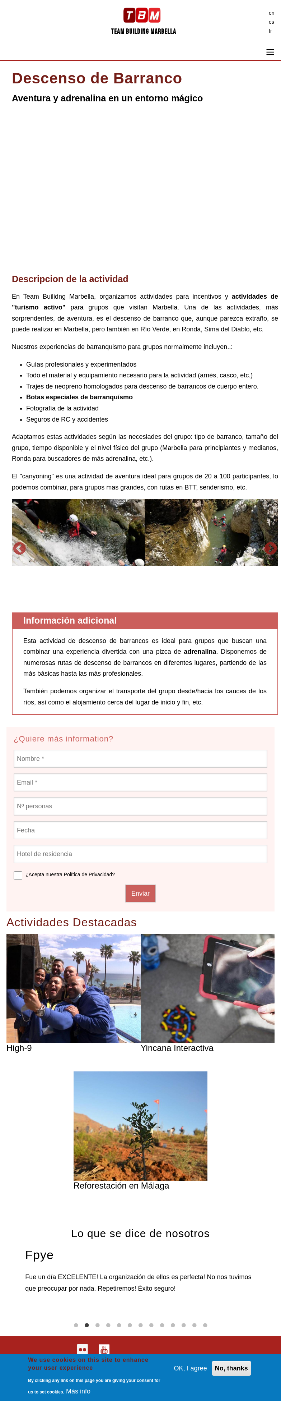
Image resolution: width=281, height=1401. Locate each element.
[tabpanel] (140, 1269)
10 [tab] (173, 1325)
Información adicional (70, 620)
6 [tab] (130, 1325)
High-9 (19, 1048)
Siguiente (270, 548)
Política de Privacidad (88, 874)
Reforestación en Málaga (121, 1185)
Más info (78, 1391)
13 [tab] (205, 1325)
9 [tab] (162, 1325)
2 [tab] (86, 1325)
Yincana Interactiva (177, 1048)
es (271, 22)
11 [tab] (183, 1325)
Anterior (19, 548)
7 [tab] (140, 1325)
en (272, 13)
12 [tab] (194, 1325)
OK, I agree (190, 1368)
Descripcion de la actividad (70, 279)
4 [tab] (108, 1325)
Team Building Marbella (143, 32)
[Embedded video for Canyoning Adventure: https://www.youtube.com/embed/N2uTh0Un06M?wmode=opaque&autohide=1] (145, 192)
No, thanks (231, 1368)
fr (270, 31)
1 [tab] (76, 1325)
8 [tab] (151, 1325)
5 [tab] (119, 1325)
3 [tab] (97, 1325)
